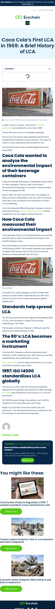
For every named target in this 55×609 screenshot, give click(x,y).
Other (45, 120)
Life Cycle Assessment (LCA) (30, 120)
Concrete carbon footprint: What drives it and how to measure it (25, 581)
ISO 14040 (6, 392)
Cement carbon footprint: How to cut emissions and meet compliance (26, 541)
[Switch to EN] (34, 10)
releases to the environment (31, 211)
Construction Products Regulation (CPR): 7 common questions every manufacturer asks (25, 504)
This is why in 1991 (9, 362)
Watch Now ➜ (27, 4)
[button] (27, 23)
